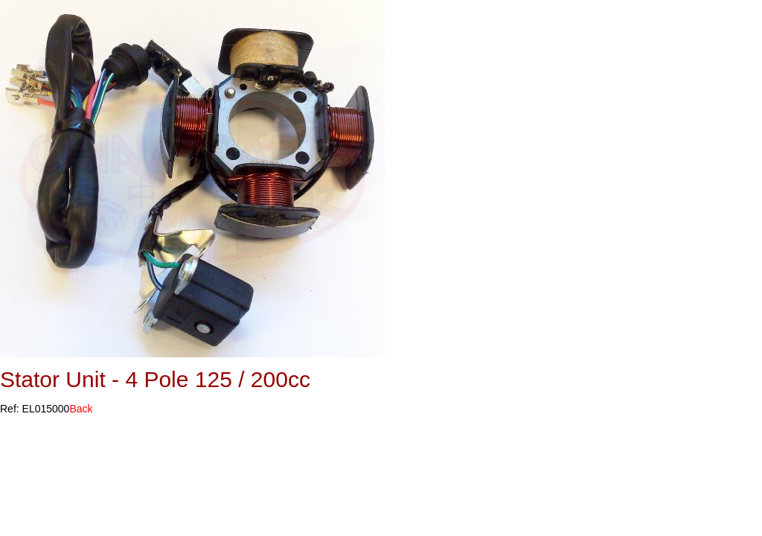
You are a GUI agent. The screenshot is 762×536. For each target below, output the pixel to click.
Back (80, 409)
